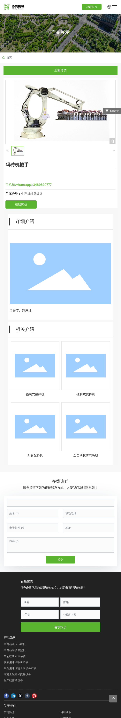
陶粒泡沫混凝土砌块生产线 (20, 668)
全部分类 (60, 70)
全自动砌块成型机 (15, 650)
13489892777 (42, 184)
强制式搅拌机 (35, 394)
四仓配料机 (35, 455)
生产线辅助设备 (32, 193)
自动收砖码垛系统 (15, 656)
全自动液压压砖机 (15, 644)
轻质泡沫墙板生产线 (16, 662)
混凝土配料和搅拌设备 (17, 674)
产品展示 (60, 32)
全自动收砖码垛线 (85, 455)
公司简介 (9, 712)
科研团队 (65, 712)
